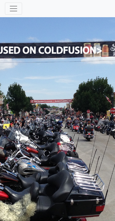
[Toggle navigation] (13, 8)
